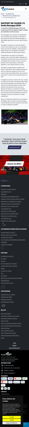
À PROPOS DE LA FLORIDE (8, 294)
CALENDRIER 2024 (6, 209)
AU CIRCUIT (4, 275)
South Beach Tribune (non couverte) (10, 316)
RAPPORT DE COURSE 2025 (8, 221)
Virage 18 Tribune (5, 328)
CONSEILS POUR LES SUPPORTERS (10, 204)
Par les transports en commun (9, 263)
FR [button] (22, 4)
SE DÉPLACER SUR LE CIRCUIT (9, 266)
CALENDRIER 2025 (6, 218)
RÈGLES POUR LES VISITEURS (9, 235)
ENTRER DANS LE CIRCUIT (8, 232)
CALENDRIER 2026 (6, 192)
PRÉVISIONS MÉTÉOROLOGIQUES (10, 196)
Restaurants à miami (6, 299)
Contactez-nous (14, 147)
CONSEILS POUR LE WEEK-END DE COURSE (12, 199)
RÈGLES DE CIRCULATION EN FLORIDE (11, 278)
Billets (14, 345)
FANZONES (4, 242)
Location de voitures (6, 271)
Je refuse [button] (12, 420)
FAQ (14, 343)
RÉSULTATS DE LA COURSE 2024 (11, 15)
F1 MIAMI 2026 (10, 13)
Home (2, 13)
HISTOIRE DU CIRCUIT (7, 237)
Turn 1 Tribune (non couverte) (8, 333)
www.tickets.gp (14, 348)
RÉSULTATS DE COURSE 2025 (9, 216)
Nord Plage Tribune (6, 313)
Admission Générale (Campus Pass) (10, 335)
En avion (3, 261)
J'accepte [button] (12, 417)
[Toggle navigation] (26, 8)
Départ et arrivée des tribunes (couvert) (11, 323)
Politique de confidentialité (8, 360)
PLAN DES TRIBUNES (6, 244)
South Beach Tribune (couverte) (9, 318)
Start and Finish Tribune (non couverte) (11, 325)
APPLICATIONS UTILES (7, 283)
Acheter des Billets (14, 164)
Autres (2, 338)
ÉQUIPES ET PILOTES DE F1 (8, 189)
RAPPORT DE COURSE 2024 (8, 211)
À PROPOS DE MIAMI (6, 297)
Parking (3, 268)
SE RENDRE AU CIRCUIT (7, 256)
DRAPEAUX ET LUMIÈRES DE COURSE (11, 201)
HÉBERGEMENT (5, 280)
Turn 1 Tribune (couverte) (7, 330)
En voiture (3, 258)
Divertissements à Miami (7, 302)
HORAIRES (4, 194)
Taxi (2, 273)
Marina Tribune (4, 321)
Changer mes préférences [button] (11, 423)
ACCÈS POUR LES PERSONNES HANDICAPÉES (13, 240)
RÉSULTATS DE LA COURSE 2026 (9, 206)
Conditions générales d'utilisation (9, 359)
